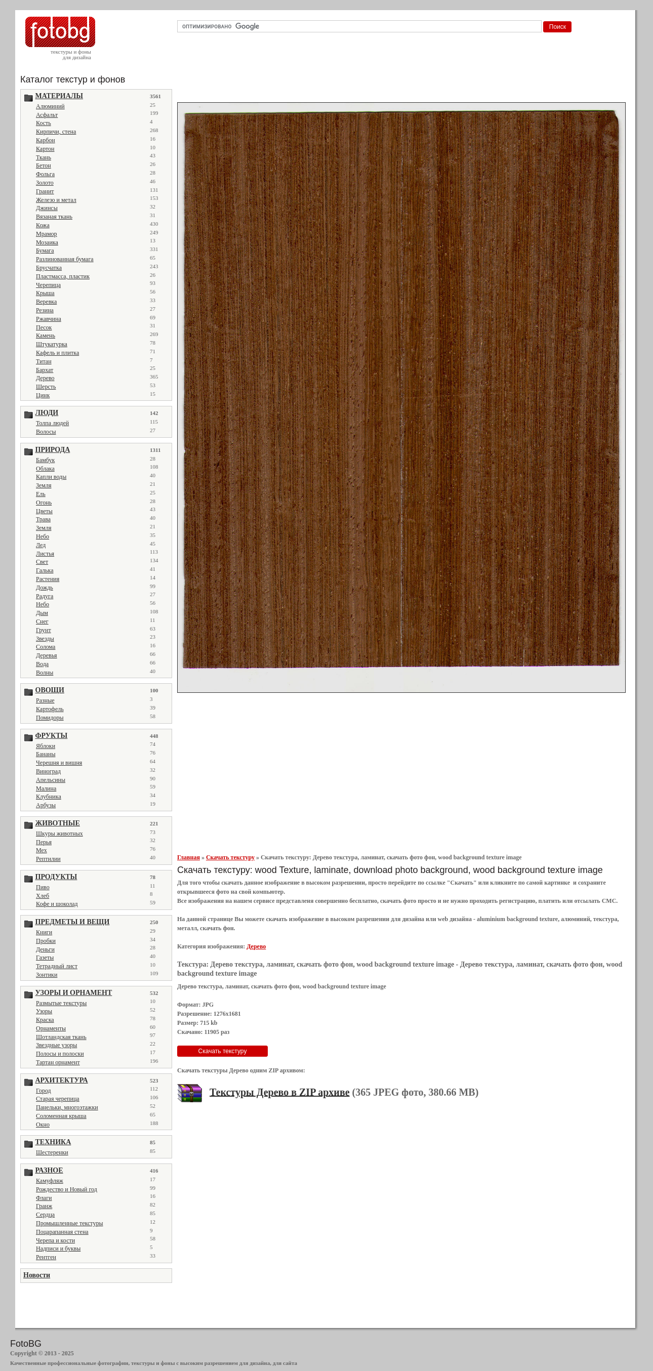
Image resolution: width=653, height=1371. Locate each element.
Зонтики (46, 974)
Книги (44, 932)
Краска (45, 1019)
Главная (188, 857)
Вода (42, 664)
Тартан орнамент (58, 1062)
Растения (47, 579)
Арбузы (46, 805)
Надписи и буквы (58, 1248)
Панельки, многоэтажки (67, 1107)
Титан (44, 361)
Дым (42, 612)
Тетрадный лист (56, 966)
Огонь (44, 502)
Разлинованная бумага (65, 259)
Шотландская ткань (61, 1037)
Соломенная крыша (61, 1115)
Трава (43, 519)
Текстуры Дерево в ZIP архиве (280, 1091)
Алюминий (50, 106)
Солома (45, 646)
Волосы (46, 431)
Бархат (44, 369)
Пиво (43, 887)
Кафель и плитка (57, 352)
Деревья (46, 655)
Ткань (43, 157)
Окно (43, 1124)
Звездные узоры (56, 1045)
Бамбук (45, 460)
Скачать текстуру (230, 857)
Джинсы (47, 208)
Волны (44, 672)
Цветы (44, 511)
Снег (42, 621)
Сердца (45, 1214)
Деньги (45, 949)
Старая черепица (57, 1098)
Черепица (48, 284)
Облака (45, 468)
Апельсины (50, 779)
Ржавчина (48, 318)
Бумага (45, 250)
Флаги (44, 1197)
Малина (46, 788)
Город (43, 1090)
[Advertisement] (403, 70)
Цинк (43, 395)
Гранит (45, 191)
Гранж (44, 1206)
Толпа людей (52, 423)
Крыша (45, 293)
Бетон (43, 165)
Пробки (46, 940)
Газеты (45, 957)
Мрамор (46, 233)
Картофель (50, 709)
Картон (45, 148)
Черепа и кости (55, 1240)
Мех (41, 850)
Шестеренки (52, 1152)
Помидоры (50, 717)
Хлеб (42, 895)
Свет (42, 561)
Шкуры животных (59, 833)
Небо (42, 536)
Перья (44, 842)
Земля (43, 485)
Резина (45, 310)
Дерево (45, 378)
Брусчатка (49, 267)
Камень (45, 335)
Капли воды (51, 476)
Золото (45, 182)
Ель (41, 493)
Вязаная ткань (54, 216)
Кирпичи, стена (56, 131)
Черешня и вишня (59, 762)
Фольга (45, 174)
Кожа (43, 225)
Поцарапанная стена (62, 1231)
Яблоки (45, 746)
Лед (41, 545)
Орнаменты (51, 1028)
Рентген (46, 1257)
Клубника (48, 796)
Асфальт (47, 114)
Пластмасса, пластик (63, 276)
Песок (44, 327)
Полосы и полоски (60, 1053)
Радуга (44, 596)
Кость (43, 123)
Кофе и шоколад (57, 903)
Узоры (44, 1011)
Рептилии (48, 858)
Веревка (46, 301)
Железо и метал (56, 199)
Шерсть (46, 386)
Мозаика (47, 242)
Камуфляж (49, 1180)
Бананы (45, 754)
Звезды (45, 638)
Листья (45, 553)
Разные (45, 700)
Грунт (43, 630)
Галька (45, 570)
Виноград (48, 771)
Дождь (44, 587)
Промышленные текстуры (69, 1223)
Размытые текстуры (61, 1003)
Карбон (45, 140)
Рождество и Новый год (66, 1189)
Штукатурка (51, 344)
